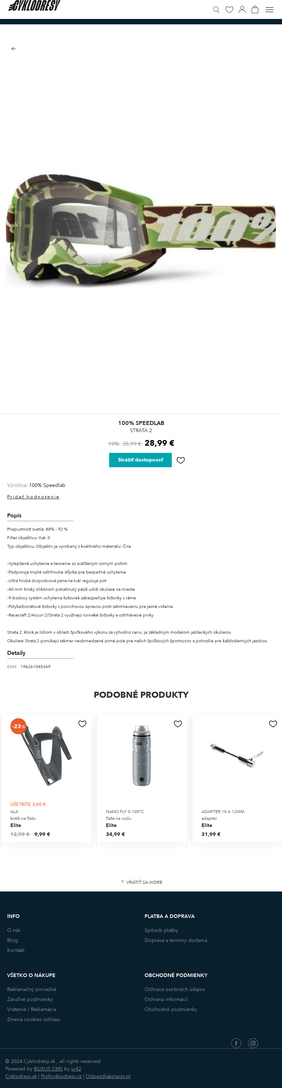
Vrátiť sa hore (144, 882)
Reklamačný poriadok (32, 989)
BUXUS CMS (48, 1068)
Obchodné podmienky (171, 1009)
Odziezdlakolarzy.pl (108, 1076)
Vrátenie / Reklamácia (31, 1009)
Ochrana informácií (166, 999)
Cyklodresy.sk (21, 1076)
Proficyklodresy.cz (61, 1076)
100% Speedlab (47, 485)
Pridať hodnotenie (33, 497)
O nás (13, 930)
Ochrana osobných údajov (175, 989)
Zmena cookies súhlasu (33, 1019)
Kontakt (15, 950)
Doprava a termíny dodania (176, 940)
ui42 (76, 1068)
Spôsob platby (161, 930)
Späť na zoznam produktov (13, 48)
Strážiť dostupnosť (140, 459)
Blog (12, 940)
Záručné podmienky (30, 999)
